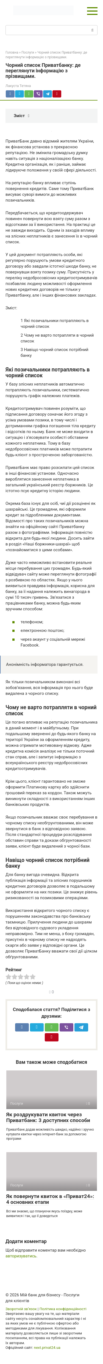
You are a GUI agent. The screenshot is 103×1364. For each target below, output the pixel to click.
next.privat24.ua (47, 1347)
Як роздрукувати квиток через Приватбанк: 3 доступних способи (48, 1117)
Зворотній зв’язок (21, 1309)
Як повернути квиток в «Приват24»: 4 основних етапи (50, 1199)
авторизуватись (20, 1256)
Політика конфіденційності (63, 1309)
